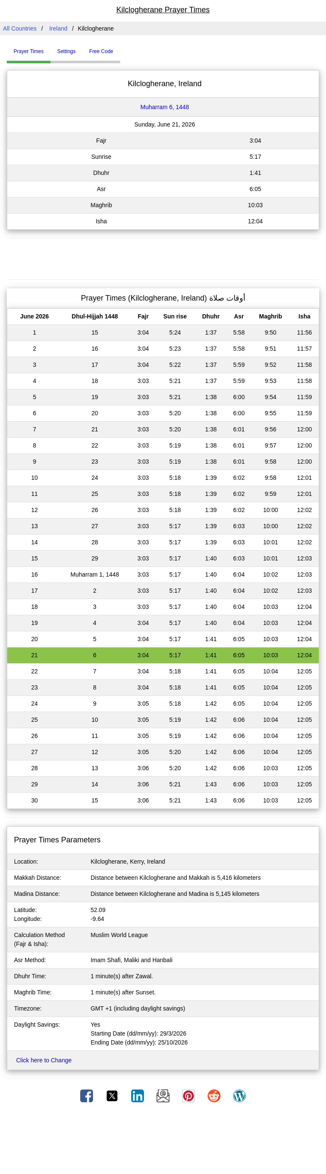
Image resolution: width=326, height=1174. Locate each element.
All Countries (20, 28)
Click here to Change (44, 1060)
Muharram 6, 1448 (165, 107)
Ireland (58, 28)
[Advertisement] (163, 257)
